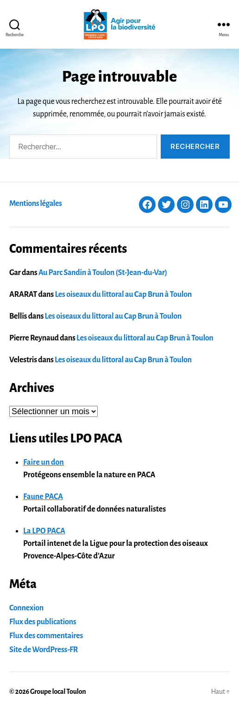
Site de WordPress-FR (43, 650)
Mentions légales (35, 203)
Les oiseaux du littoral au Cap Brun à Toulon (123, 294)
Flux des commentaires (46, 636)
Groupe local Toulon (58, 691)
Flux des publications (42, 622)
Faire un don (43, 462)
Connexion (26, 608)
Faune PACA (43, 497)
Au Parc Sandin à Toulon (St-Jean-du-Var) (102, 273)
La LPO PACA (44, 531)
